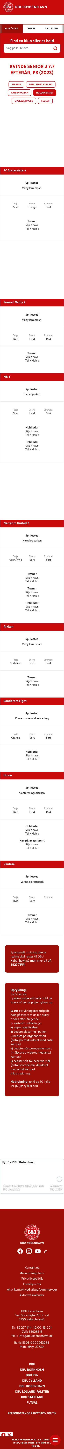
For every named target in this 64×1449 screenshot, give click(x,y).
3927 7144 (18, 964)
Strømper (48, 204)
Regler (45, 101)
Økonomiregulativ (32, 1273)
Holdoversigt (44, 93)
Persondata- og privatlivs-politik (32, 1413)
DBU (32, 1364)
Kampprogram (19, 93)
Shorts (32, 204)
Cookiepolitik (32, 1284)
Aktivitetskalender (32, 1295)
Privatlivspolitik (32, 1278)
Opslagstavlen (24, 101)
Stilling (16, 85)
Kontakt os (32, 1267)
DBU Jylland (32, 1380)
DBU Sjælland (32, 1397)
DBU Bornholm (32, 1370)
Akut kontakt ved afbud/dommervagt (32, 1289)
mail (33, 960)
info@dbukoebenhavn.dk (36, 1336)
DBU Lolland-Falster (32, 1391)
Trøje (15, 204)
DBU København (32, 1386)
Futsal (32, 1402)
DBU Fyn (32, 1375)
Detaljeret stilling (40, 85)
